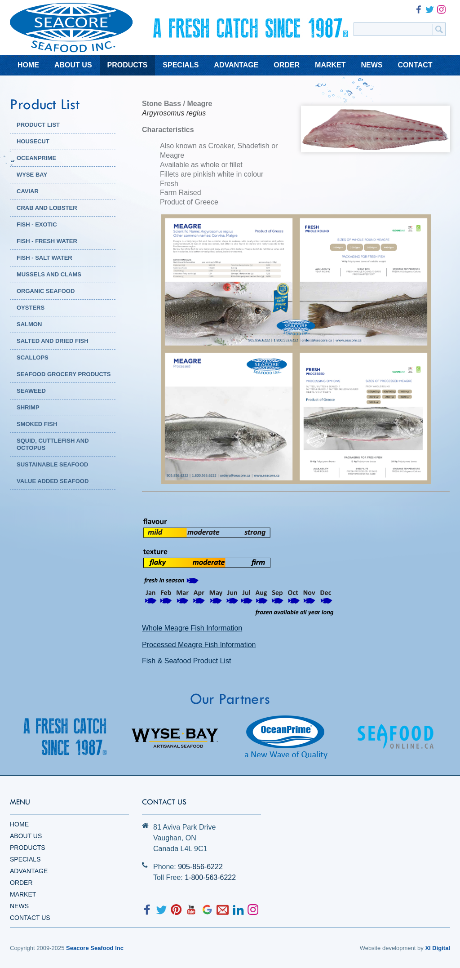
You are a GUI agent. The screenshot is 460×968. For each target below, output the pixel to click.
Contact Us (30, 917)
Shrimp (28, 407)
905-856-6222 (200, 866)
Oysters (30, 307)
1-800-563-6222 (210, 877)
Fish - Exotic (37, 224)
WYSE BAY (32, 174)
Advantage (29, 871)
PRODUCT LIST (38, 124)
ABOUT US (73, 65)
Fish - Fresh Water (47, 241)
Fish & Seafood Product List (186, 661)
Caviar (28, 191)
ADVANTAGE (236, 65)
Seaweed (31, 390)
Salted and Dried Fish (52, 340)
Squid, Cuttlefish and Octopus (53, 444)
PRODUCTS (127, 65)
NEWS (372, 65)
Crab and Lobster (47, 207)
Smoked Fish (37, 424)
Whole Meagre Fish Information (192, 628)
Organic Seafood (46, 291)
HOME (28, 65)
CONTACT (415, 65)
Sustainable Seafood (52, 464)
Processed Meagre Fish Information (199, 644)
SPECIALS (181, 65)
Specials (25, 859)
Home (19, 824)
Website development (388, 948)
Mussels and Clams (49, 274)
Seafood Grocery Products (64, 374)
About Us (26, 835)
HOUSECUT (33, 141)
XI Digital (437, 948)
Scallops (33, 357)
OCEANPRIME (36, 158)
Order (21, 882)
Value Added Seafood (52, 481)
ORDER (287, 65)
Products (27, 847)
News (19, 906)
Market (23, 894)
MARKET (330, 65)
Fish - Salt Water (44, 257)
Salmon (29, 324)
